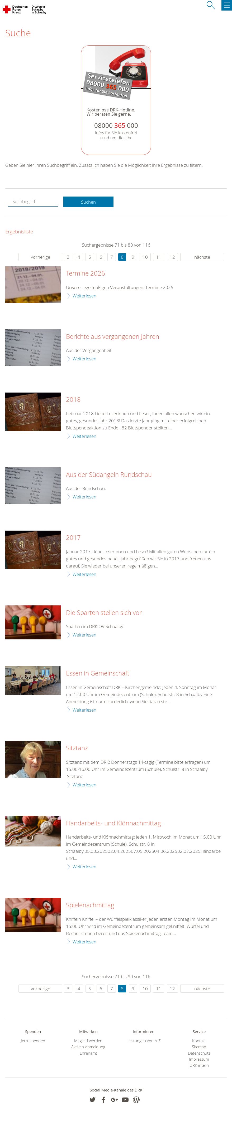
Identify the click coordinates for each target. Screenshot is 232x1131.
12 (172, 257)
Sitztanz (77, 748)
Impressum (199, 1059)
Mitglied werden (88, 1040)
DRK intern (199, 1065)
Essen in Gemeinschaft (97, 673)
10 (145, 257)
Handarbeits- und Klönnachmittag (113, 823)
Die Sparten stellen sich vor (104, 613)
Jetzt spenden (33, 1040)
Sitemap (199, 1046)
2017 (73, 538)
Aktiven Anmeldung (88, 1046)
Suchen (88, 202)
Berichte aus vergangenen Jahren (112, 337)
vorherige (40, 257)
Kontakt (199, 1040)
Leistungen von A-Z (143, 1040)
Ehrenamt (88, 1053)
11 (158, 257)
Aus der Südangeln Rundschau (109, 475)
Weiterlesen (84, 296)
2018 (73, 400)
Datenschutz (199, 1053)
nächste (202, 257)
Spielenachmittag (90, 905)
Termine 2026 (85, 273)
